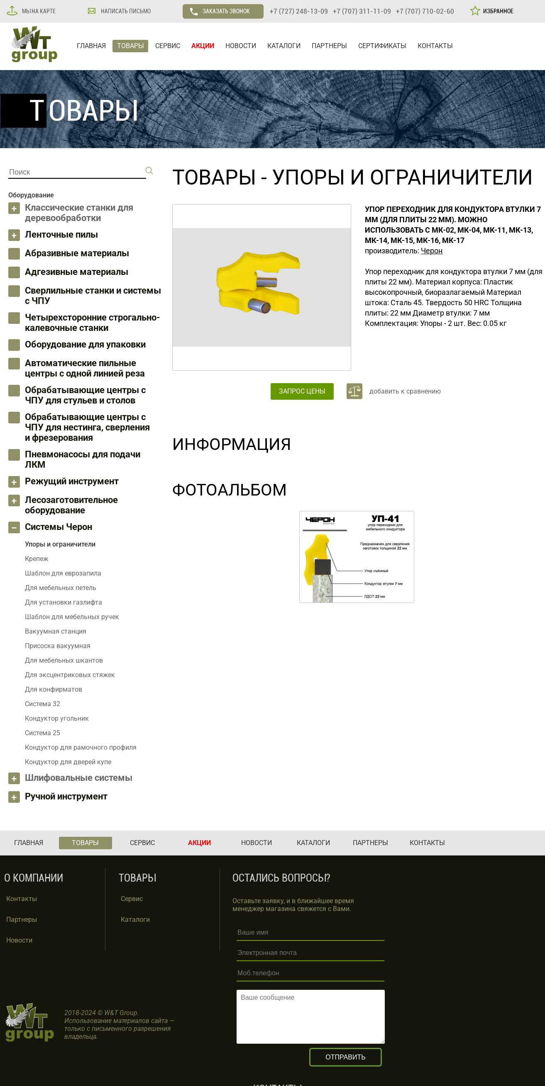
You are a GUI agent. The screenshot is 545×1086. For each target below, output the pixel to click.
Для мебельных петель (60, 588)
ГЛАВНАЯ (91, 46)
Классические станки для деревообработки (79, 212)
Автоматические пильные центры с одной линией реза (85, 368)
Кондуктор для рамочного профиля (81, 747)
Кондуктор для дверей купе (68, 762)
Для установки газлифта (63, 602)
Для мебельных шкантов (64, 660)
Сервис (132, 899)
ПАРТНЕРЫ (329, 46)
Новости (19, 940)
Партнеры (21, 919)
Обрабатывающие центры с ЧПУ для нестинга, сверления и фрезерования (87, 427)
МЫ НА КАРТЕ (38, 11)
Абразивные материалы (77, 253)
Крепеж (36, 559)
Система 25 (42, 733)
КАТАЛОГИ (284, 46)
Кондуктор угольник (57, 718)
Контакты (21, 899)
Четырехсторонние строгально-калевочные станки (92, 322)
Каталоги (135, 919)
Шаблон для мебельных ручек (72, 617)
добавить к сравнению (405, 391)
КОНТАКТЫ (435, 46)
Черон (431, 250)
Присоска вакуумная (57, 646)
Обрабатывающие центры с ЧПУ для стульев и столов (85, 395)
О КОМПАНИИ (33, 878)
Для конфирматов (53, 689)
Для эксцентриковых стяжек (70, 675)
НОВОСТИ (240, 46)
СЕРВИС (167, 46)
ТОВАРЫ (130, 46)
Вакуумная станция (55, 631)
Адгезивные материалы (76, 272)
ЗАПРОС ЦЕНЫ (302, 391)
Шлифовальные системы (78, 778)
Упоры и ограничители (402, 177)
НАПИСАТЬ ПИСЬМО (125, 11)
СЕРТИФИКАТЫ (382, 46)
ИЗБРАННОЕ (497, 11)
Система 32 (42, 704)
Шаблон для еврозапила (63, 573)
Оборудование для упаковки (85, 344)
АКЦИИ (202, 46)
